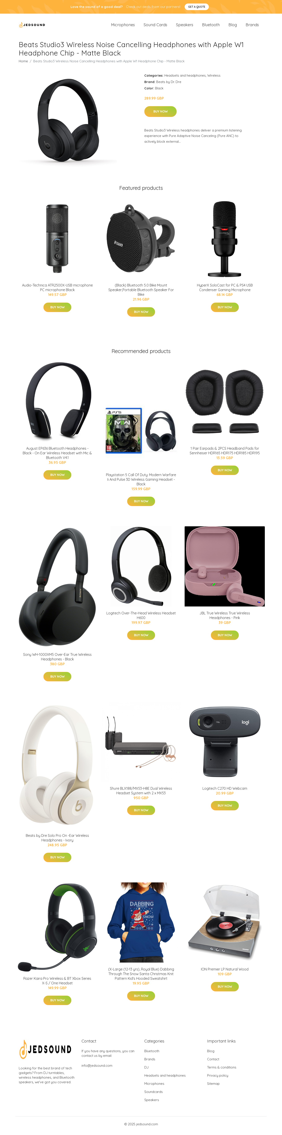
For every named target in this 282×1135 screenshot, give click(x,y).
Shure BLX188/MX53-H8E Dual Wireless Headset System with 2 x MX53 (141, 793)
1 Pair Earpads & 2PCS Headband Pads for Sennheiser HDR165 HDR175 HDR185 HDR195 (225, 453)
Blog (232, 26)
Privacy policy (217, 1079)
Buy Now (160, 114)
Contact (213, 1062)
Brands (252, 26)
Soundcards (153, 1095)
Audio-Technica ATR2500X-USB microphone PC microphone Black (57, 290)
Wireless (214, 78)
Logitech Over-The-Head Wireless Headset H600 (141, 618)
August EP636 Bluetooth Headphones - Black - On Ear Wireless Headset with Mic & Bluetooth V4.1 (57, 456)
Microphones (123, 26)
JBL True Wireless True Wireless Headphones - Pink (224, 618)
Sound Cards (155, 26)
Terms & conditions (221, 1070)
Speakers (184, 26)
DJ (146, 1070)
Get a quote (196, 6)
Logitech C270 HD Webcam (224, 791)
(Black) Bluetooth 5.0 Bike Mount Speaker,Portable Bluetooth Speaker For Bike (141, 293)
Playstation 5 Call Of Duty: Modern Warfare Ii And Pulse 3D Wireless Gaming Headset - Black (141, 482)
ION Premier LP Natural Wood (225, 972)
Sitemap (213, 1087)
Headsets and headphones (185, 78)
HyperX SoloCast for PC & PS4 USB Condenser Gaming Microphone (225, 290)
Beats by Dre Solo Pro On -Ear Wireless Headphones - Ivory (57, 840)
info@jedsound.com (97, 1069)
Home (23, 64)
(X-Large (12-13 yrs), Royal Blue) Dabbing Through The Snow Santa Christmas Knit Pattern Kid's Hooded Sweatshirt (141, 977)
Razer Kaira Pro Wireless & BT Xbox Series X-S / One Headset (57, 983)
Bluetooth (211, 26)
